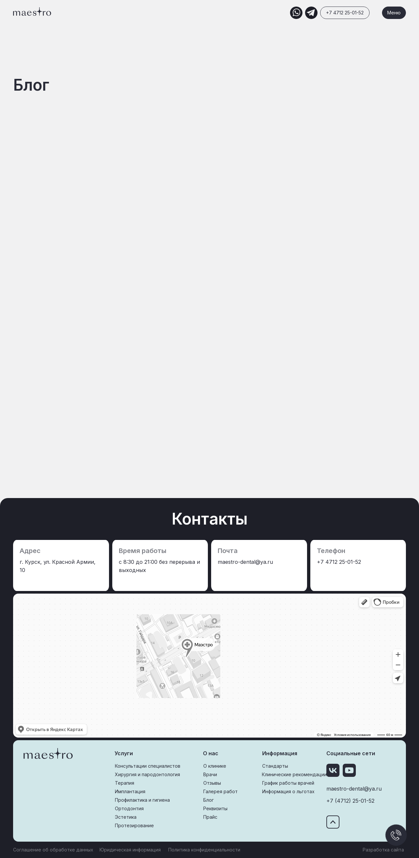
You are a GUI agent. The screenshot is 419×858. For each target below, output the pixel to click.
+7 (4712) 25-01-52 (350, 800)
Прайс (210, 817)
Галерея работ (220, 791)
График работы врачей (288, 783)
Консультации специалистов (147, 766)
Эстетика (126, 817)
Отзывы (212, 783)
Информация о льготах (288, 791)
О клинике (214, 766)
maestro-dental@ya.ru (354, 788)
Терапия (124, 783)
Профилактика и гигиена (142, 800)
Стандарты (275, 766)
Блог (208, 800)
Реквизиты (215, 808)
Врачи (210, 774)
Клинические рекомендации (294, 774)
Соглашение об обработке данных (53, 849)
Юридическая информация (130, 849)
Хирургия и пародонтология (147, 774)
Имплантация (130, 791)
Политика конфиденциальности (204, 849)
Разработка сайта (383, 849)
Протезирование (134, 825)
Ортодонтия (129, 808)
